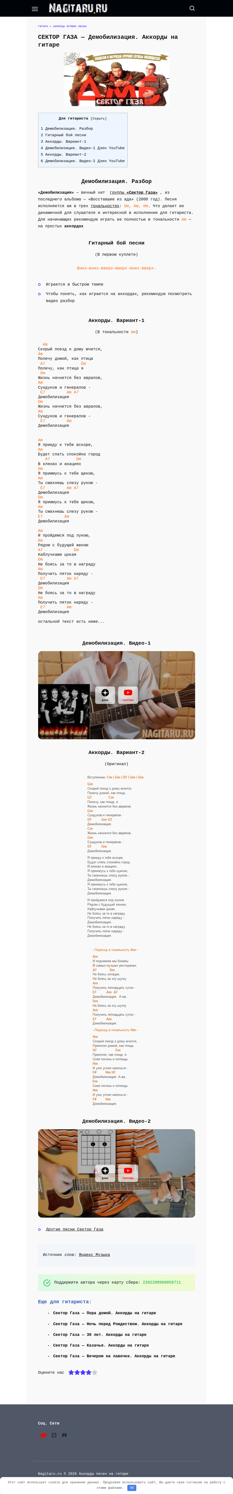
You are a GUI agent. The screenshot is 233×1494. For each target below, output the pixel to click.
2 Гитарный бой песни (63, 135)
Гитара (43, 26)
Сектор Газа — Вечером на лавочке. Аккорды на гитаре (115, 1356)
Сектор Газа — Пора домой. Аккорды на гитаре (105, 1313)
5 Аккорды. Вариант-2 (63, 154)
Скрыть (98, 118)
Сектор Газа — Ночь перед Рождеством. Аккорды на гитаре (118, 1324)
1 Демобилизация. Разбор (67, 128)
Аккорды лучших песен (69, 26)
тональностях (105, 206)
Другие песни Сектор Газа (74, 1229)
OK (132, 1488)
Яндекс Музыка (94, 1255)
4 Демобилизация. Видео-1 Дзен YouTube (83, 148)
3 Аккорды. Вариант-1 (63, 141)
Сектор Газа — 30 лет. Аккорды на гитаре (100, 1335)
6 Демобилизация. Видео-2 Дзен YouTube (83, 161)
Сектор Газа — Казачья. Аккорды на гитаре (102, 1345)
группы (134, 192)
